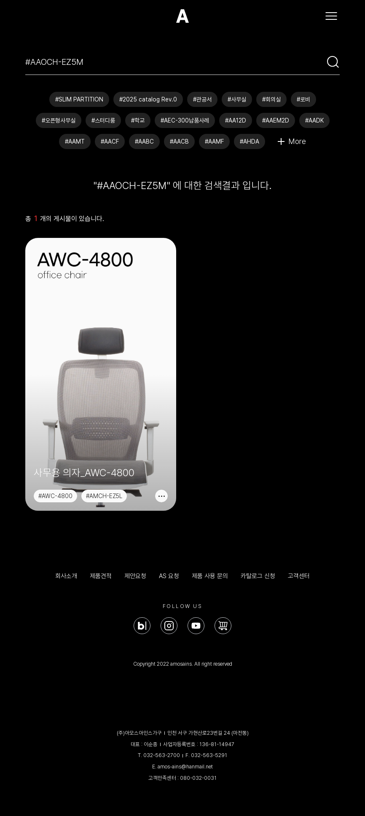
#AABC (144, 141)
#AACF (110, 141)
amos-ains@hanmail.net (185, 766)
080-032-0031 (198, 778)
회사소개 (66, 576)
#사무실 (237, 99)
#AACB (179, 141)
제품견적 (101, 576)
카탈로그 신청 (258, 576)
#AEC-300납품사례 (185, 120)
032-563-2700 (161, 755)
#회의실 (271, 99)
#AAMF (214, 141)
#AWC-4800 (55, 496)
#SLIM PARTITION (79, 99)
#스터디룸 (103, 120)
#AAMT (75, 141)
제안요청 (135, 576)
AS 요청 (169, 576)
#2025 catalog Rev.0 (148, 99)
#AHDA (249, 141)
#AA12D (235, 120)
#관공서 (202, 99)
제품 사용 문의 (210, 576)
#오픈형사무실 (58, 120)
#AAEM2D (275, 120)
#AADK (314, 120)
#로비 (303, 99)
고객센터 (299, 576)
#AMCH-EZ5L (104, 496)
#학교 (138, 120)
